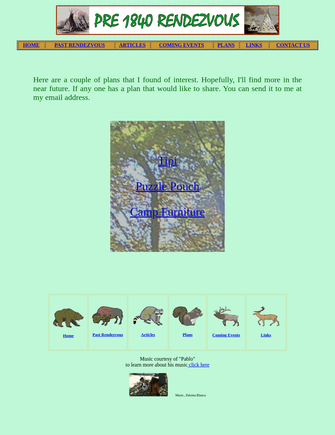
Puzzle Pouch (168, 186)
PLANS (226, 45)
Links (266, 334)
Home (68, 335)
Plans (187, 334)
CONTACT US (293, 45)
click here (199, 365)
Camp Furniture (167, 211)
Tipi (167, 160)
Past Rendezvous (108, 334)
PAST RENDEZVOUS (79, 45)
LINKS (254, 45)
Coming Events (226, 334)
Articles (148, 334)
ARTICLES (132, 45)
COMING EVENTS (181, 45)
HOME (31, 45)
